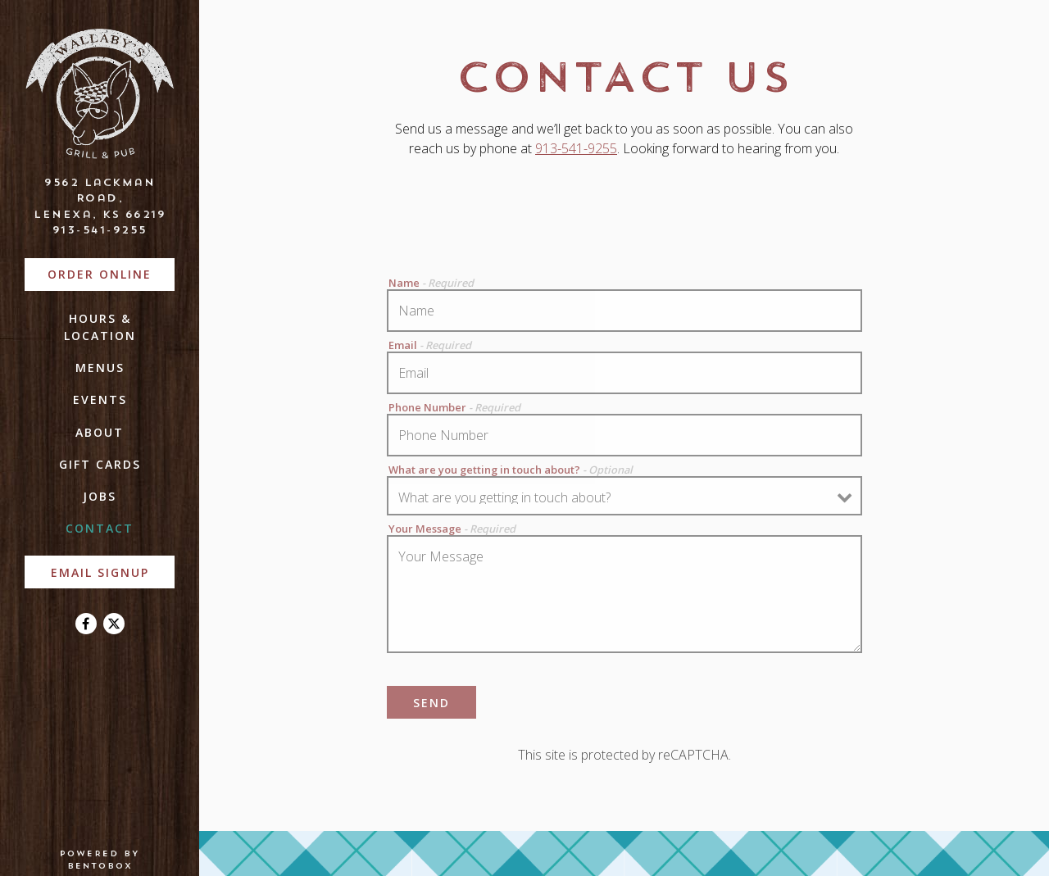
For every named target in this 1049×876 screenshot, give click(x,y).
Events (100, 399)
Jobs (99, 496)
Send (431, 702)
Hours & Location (100, 327)
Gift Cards (100, 464)
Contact (100, 528)
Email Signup (100, 572)
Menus (100, 367)
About (99, 432)
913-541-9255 (100, 229)
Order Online (111, 273)
